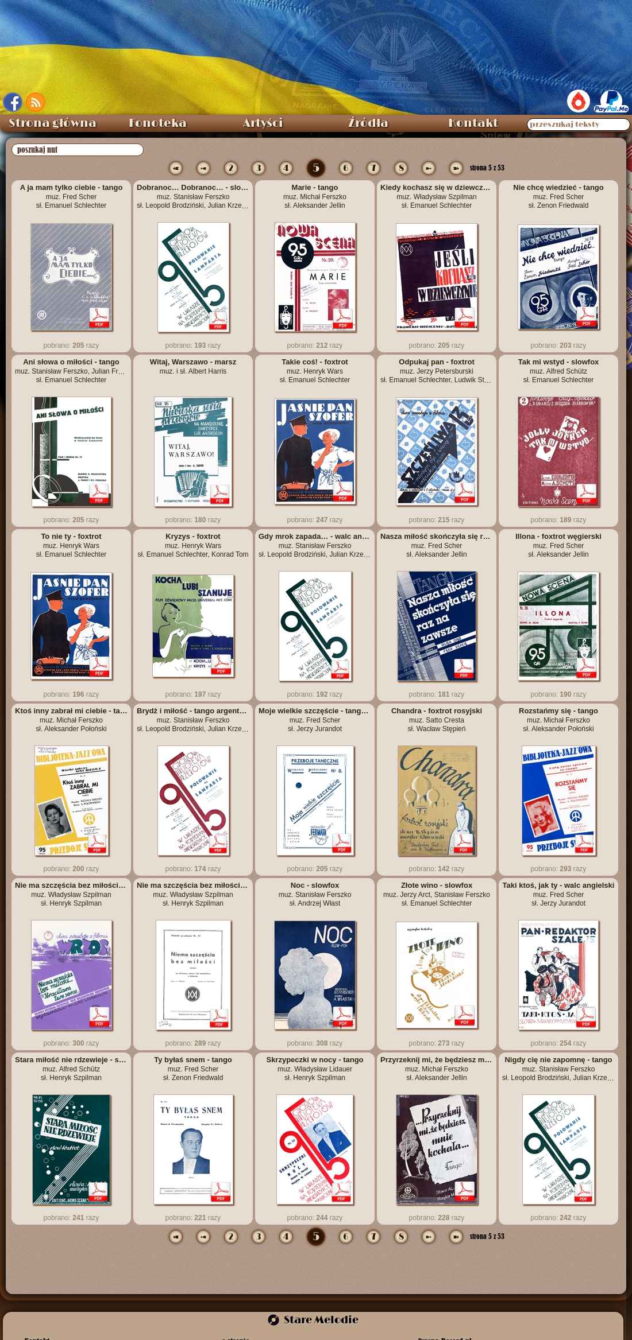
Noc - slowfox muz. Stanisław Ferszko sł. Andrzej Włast (315, 894)
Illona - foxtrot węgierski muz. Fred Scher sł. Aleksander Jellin (558, 545)
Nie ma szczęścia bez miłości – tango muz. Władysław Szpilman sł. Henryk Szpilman (71, 894)
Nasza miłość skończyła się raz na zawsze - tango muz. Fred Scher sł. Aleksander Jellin (436, 545)
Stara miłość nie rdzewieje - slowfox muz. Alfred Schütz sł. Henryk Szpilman (71, 1068)
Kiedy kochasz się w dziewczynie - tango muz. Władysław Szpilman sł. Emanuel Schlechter (436, 196)
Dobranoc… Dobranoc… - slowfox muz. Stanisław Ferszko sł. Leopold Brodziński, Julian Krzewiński (193, 196)
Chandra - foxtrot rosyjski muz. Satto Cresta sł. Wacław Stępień (436, 719)
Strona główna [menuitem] (53, 123)
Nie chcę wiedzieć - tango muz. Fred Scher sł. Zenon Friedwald (558, 196)
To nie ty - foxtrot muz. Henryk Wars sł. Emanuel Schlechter (71, 545)
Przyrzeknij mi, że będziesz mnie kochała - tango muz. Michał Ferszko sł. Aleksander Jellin (436, 1068)
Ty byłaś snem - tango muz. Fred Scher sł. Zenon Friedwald (193, 1068)
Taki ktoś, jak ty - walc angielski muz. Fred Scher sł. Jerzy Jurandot (559, 894)
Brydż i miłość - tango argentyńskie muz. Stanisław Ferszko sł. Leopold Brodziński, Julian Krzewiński (193, 719)
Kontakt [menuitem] (473, 123)
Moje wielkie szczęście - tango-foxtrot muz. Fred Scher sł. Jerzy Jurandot (315, 719)
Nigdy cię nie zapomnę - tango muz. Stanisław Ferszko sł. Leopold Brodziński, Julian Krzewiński (558, 1068)
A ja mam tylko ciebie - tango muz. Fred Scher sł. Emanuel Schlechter (71, 196)
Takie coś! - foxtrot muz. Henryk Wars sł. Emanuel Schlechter (315, 371)
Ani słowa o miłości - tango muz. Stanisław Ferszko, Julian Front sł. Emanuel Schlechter (71, 371)
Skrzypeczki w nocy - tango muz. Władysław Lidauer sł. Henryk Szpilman (314, 1068)
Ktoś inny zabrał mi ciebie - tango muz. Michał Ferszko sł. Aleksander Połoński (71, 719)
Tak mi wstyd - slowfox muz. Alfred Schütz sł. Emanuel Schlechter (558, 371)
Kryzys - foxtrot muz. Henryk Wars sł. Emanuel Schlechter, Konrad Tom (192, 545)
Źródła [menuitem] (368, 123)
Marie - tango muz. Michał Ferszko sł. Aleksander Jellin (314, 196)
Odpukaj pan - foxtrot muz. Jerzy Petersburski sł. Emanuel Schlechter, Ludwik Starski (436, 371)
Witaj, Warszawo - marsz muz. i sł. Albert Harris (193, 366)
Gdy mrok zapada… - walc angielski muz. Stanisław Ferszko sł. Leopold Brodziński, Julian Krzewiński (315, 545)
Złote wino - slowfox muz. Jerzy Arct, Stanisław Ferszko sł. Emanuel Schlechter (436, 894)
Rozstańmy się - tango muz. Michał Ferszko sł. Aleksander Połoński (558, 719)
